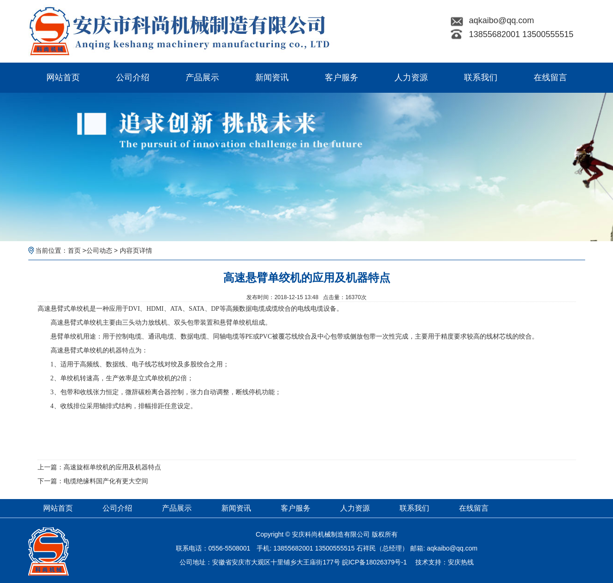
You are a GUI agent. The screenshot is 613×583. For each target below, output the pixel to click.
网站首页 (63, 77)
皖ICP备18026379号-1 (374, 562)
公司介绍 (132, 77)
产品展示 (202, 77)
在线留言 (550, 77)
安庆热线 (461, 562)
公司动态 (99, 250)
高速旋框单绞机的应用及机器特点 (112, 467)
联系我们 (480, 77)
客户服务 (341, 77)
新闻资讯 (272, 77)
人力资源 (411, 77)
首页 (74, 250)
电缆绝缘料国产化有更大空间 (106, 481)
